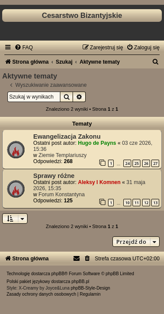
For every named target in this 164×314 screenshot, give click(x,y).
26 (146, 163)
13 (155, 202)
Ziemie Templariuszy (62, 155)
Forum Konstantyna (61, 194)
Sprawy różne (53, 175)
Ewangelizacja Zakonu (67, 136)
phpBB (57, 273)
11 (136, 202)
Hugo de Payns (97, 143)
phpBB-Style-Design (90, 288)
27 (155, 163)
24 (127, 163)
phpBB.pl (80, 281)
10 (127, 202)
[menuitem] (23, 47)
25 (136, 163)
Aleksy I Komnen (99, 182)
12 (146, 202)
